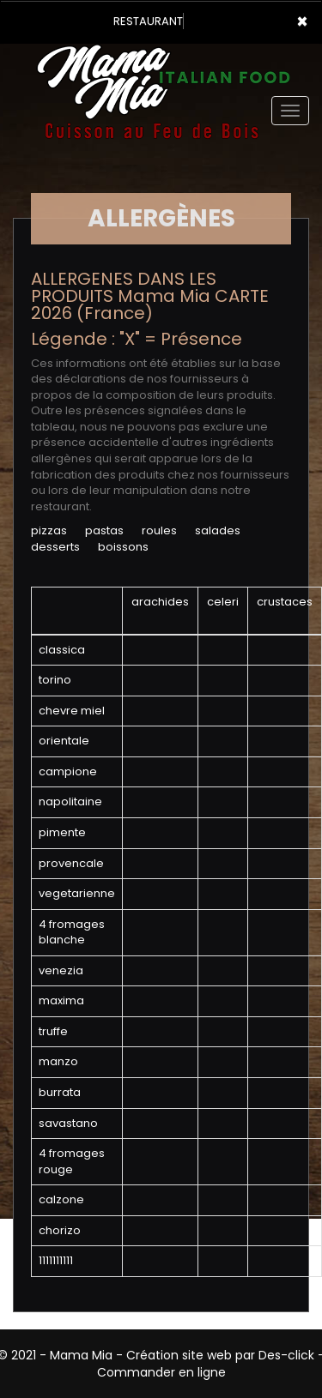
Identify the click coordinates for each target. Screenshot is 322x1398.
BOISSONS (123, 547)
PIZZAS (49, 530)
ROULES (159, 530)
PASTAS (104, 530)
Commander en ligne (161, 1372)
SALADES (217, 530)
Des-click (286, 1355)
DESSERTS (55, 547)
